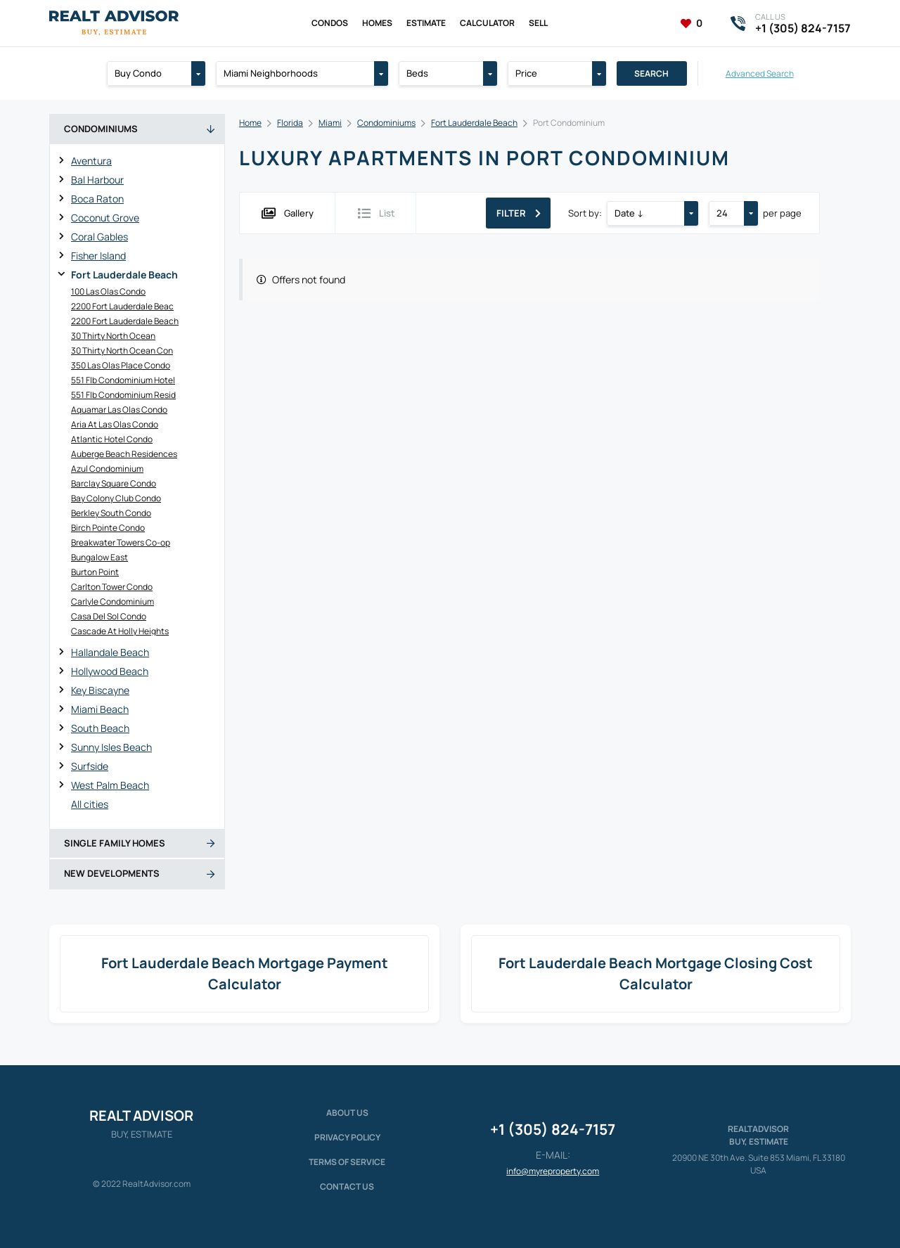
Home (250, 123)
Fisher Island (98, 255)
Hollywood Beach (109, 671)
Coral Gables (99, 236)
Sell (538, 23)
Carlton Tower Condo (112, 587)
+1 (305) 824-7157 (552, 1129)
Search (651, 73)
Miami (330, 123)
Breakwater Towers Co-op (120, 542)
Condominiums (386, 123)
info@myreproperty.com (552, 1171)
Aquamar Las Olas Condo (119, 410)
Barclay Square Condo (113, 483)
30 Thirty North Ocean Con (122, 350)
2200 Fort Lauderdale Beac (122, 306)
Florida (290, 123)
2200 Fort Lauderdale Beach (125, 321)
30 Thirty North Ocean (113, 336)
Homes (377, 23)
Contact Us (347, 1186)
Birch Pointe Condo (108, 528)
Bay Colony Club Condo (116, 498)
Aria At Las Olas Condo (114, 424)
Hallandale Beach (110, 652)
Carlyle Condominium (112, 601)
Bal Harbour (97, 179)
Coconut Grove (105, 217)
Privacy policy (347, 1137)
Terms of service (347, 1162)
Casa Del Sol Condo (108, 616)
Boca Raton (97, 198)
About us (347, 1113)
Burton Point (95, 572)
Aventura (91, 160)
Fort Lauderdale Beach (124, 274)
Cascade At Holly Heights (120, 631)
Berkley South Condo (111, 513)
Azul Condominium (107, 469)
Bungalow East (99, 557)
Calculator (487, 23)
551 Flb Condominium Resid (123, 395)
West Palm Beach (110, 785)
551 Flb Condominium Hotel (123, 380)
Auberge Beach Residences (124, 454)
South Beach (100, 728)
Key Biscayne (100, 690)
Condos (329, 23)
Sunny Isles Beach (111, 747)
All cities (89, 804)
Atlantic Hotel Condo (112, 439)
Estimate (426, 23)
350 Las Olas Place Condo (120, 365)
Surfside (89, 766)
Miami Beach (100, 709)
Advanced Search (760, 73)
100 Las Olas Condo (108, 291)
